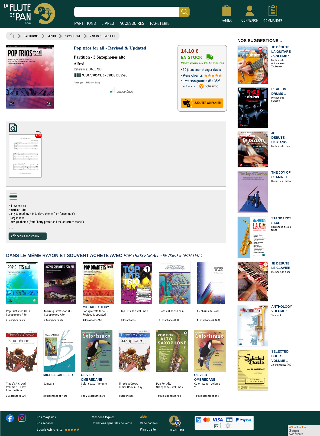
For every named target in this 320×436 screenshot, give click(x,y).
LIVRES (107, 23)
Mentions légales (103, 417)
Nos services (44, 423)
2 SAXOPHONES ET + (103, 36)
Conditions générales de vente (115, 423)
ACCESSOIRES (132, 23)
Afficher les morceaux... (26, 236)
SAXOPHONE (73, 36)
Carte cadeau (149, 423)
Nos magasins (46, 417)
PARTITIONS (85, 23)
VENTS (52, 36)
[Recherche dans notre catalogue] (132, 12)
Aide (143, 417)
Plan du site (148, 429)
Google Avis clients (57, 429)
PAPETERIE (159, 23)
